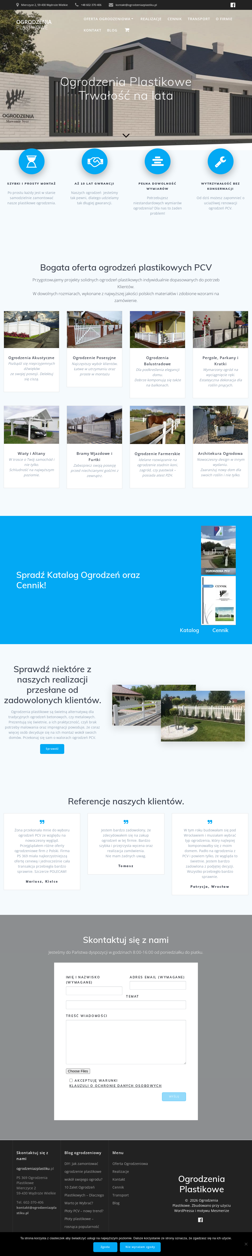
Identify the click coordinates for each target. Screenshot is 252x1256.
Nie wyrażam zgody (140, 1247)
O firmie (224, 18)
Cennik (175, 18)
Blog (112, 30)
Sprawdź (52, 748)
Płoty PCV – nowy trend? (83, 1210)
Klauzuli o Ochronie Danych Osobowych (115, 1086)
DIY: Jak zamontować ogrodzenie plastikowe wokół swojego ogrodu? (83, 1171)
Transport (199, 18)
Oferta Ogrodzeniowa (107, 18)
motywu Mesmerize (213, 1210)
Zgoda (105, 1247)
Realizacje (151, 18)
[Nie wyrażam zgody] (245, 1244)
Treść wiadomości (126, 1039)
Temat (126, 1002)
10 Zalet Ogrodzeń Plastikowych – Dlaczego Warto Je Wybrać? (84, 1195)
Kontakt (92, 30)
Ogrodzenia (34, 24)
